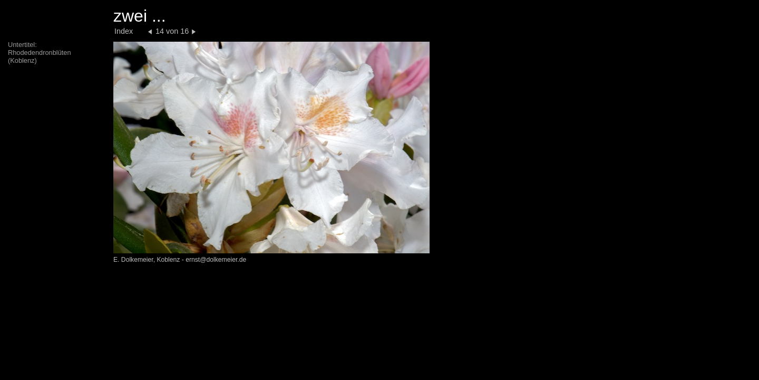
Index (123, 31)
